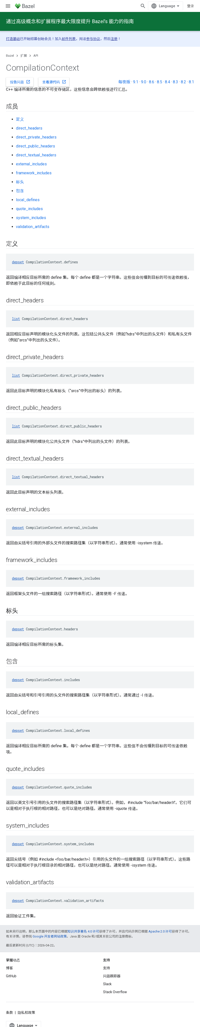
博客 (9, 968)
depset (18, 262)
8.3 (175, 82)
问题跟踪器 (112, 976)
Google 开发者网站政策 (50, 936)
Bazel (10, 55)
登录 (190, 6)
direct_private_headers (36, 137)
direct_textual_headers (36, 155)
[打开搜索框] (143, 6)
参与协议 (93, 39)
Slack (107, 984)
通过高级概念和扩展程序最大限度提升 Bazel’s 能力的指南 (70, 21)
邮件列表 (69, 39)
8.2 (183, 82)
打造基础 (13, 39)
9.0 (143, 82)
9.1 (135, 82)
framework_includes (34, 173)
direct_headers (29, 128)
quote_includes (29, 208)
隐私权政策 (26, 1013)
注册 (114, 39)
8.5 (159, 82)
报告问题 (20, 82)
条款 (9, 1013)
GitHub (11, 976)
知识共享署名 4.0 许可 (83, 931)
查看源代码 (54, 82)
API (35, 55)
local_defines (28, 199)
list (16, 318)
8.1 (191, 82)
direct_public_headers (35, 146)
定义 (20, 119)
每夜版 (124, 82)
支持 (106, 968)
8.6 (151, 82)
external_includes (31, 164)
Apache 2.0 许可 (160, 931)
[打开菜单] (8, 6)
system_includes (31, 217)
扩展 (23, 55)
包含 (20, 190)
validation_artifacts (32, 226)
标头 (20, 182)
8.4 (167, 82)
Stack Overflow (115, 992)
